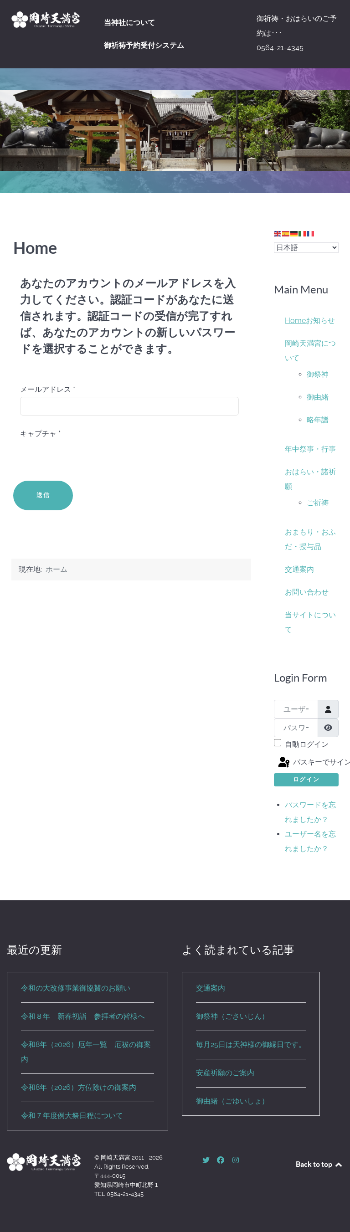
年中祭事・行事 (310, 449)
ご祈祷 (318, 502)
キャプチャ (40, 433)
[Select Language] (306, 247)
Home (295, 320)
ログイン (306, 779)
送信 (43, 495)
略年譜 (318, 420)
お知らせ (320, 320)
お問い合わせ (307, 592)
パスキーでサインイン (308, 763)
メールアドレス (47, 389)
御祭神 (318, 374)
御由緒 (318, 397)
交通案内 (299, 569)
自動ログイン (307, 744)
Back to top (319, 1164)
